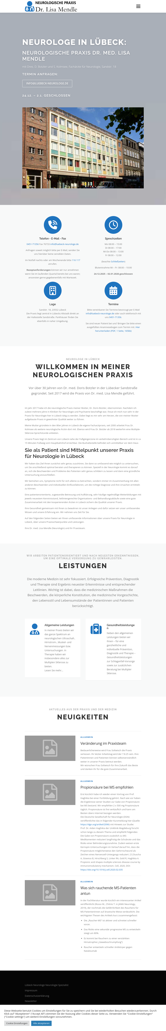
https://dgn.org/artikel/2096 (94, 824)
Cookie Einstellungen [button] (16, 1023)
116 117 (76, 260)
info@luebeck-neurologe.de (47, 83)
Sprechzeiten (113, 238)
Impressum (31, 990)
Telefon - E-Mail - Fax (52, 238)
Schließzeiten (118, 261)
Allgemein (86, 737)
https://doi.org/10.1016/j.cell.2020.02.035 (101, 869)
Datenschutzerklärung (37, 995)
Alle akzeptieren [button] (41, 1023)
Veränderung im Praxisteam (103, 743)
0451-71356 (33, 244)
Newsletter (31, 1001)
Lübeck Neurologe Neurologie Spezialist (46, 985)
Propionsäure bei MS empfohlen (106, 787)
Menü (138, 6)
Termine (113, 304)
